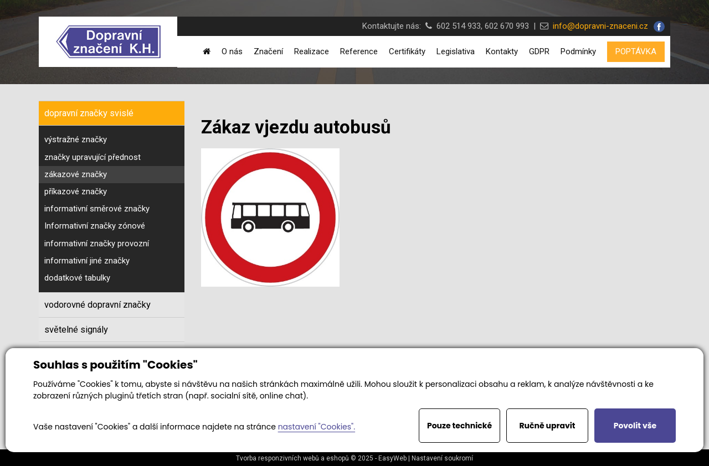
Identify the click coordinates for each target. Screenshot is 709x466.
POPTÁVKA (635, 51)
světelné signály (76, 329)
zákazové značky (75, 174)
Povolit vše (635, 425)
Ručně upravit (547, 425)
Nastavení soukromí (442, 458)
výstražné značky (75, 139)
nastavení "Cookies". (316, 426)
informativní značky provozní (96, 243)
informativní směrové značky (97, 209)
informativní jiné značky (87, 261)
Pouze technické (459, 425)
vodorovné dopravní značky (97, 304)
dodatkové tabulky (77, 278)
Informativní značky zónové (94, 226)
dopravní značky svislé (88, 113)
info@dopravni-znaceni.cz (598, 26)
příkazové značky (75, 191)
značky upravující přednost (92, 157)
